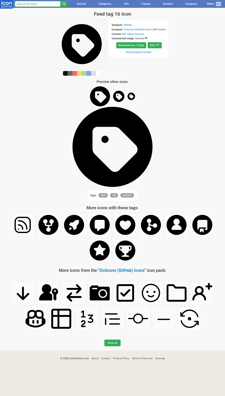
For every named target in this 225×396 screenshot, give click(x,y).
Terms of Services (142, 358)
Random (168, 3)
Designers (191, 3)
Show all (112, 342)
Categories (104, 3)
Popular (146, 3)
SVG (126, 3)
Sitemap (160, 358)
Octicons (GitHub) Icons (138, 29)
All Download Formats (139, 52)
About (95, 358)
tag (114, 195)
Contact (105, 358)
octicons (127, 195)
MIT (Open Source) (133, 34)
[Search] (64, 4)
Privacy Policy (121, 358)
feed (103, 195)
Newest (81, 3)
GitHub (128, 24)
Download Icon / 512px (131, 45)
